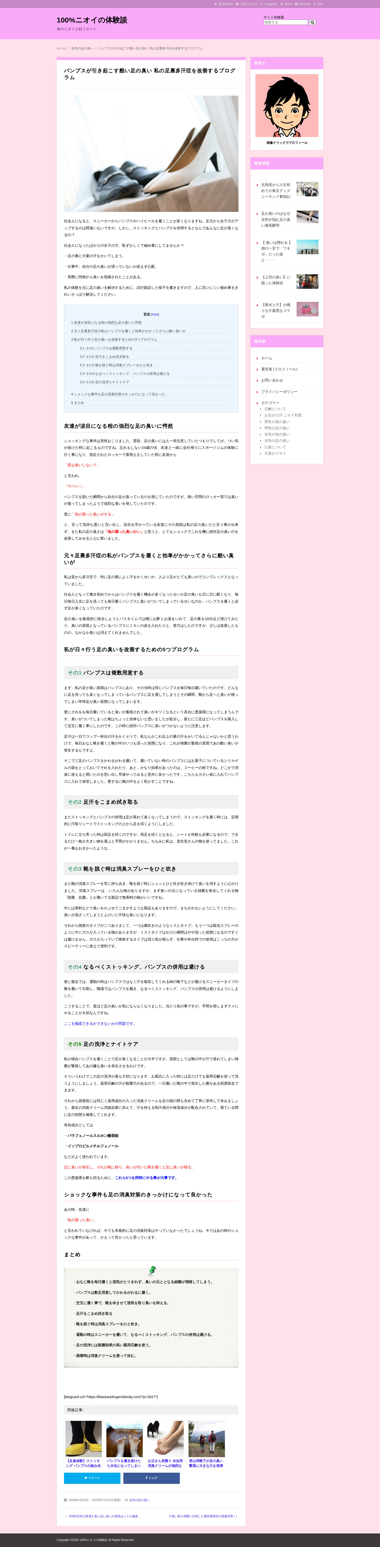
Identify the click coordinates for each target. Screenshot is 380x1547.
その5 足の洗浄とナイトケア (104, 382)
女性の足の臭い (139, 1500)
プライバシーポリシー (279, 392)
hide (155, 314)
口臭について (275, 447)
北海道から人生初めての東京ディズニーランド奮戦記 (289, 190)
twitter (288, 4)
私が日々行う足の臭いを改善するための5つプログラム (114, 339)
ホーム (266, 358)
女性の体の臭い (277, 434)
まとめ (77, 403)
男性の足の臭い (277, 428)
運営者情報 (225, 4)
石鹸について (275, 409)
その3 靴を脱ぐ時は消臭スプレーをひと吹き (116, 365)
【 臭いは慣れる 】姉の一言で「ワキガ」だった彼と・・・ (289, 251)
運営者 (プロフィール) (279, 369)
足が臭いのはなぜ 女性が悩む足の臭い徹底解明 (289, 219)
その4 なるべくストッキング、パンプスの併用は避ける (125, 373)
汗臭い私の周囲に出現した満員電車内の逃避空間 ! (202, 1516)
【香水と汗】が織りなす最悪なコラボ (289, 310)
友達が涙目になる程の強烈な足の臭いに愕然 (106, 322)
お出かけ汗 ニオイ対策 (283, 415)
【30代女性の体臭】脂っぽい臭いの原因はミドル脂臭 (103, 1516)
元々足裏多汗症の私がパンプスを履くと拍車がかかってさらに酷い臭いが (128, 331)
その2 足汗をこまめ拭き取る (104, 357)
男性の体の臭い (277, 422)
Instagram (270, 4)
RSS (320, 4)
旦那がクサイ (275, 453)
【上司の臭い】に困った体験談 (289, 281)
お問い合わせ (249, 4)
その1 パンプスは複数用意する (106, 348)
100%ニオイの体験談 (92, 20)
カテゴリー (270, 403)
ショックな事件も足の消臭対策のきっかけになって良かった (118, 394)
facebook (305, 4)
